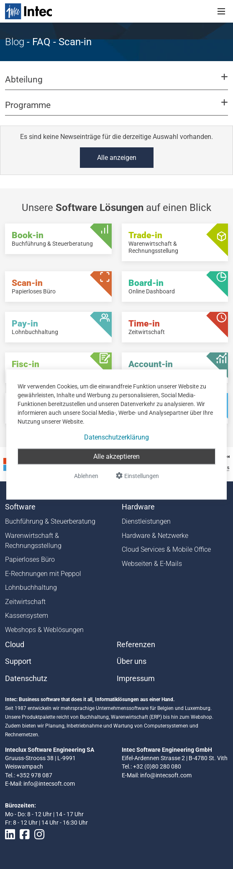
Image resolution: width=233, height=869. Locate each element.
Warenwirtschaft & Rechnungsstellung (33, 541)
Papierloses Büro (30, 559)
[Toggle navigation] (221, 11)
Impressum (136, 678)
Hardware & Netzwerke (155, 536)
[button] (116, 83)
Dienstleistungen (146, 521)
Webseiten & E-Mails (152, 564)
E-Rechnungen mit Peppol (43, 574)
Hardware (138, 507)
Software (20, 507)
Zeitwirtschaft (25, 602)
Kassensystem (26, 616)
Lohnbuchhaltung (31, 587)
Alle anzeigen (116, 158)
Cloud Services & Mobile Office (166, 549)
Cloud (14, 644)
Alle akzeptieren (116, 456)
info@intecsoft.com (49, 783)
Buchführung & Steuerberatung (50, 521)
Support (18, 661)
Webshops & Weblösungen (44, 630)
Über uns (131, 661)
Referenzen (136, 644)
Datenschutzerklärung (116, 437)
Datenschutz (26, 678)
